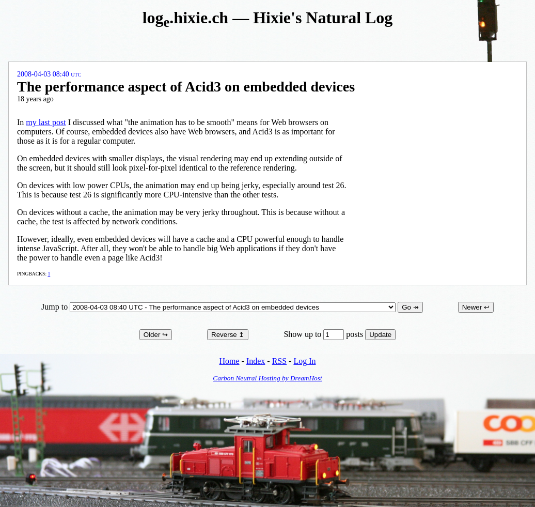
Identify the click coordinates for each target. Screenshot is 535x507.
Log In (304, 361)
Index (255, 361)
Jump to (219, 306)
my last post (46, 122)
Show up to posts (324, 334)
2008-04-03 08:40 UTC (49, 74)
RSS (279, 361)
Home (229, 361)
